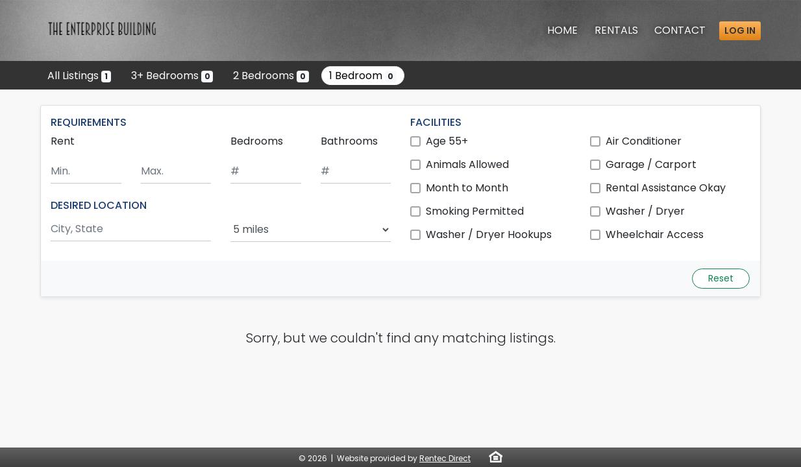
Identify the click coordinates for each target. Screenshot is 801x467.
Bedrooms (256, 141)
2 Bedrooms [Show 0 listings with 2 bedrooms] (271, 75)
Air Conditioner (644, 141)
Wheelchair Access (655, 234)
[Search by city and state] (131, 229)
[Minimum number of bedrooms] (265, 172)
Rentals (616, 30)
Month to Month (467, 187)
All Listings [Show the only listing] (79, 75)
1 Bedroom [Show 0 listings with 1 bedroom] (363, 75)
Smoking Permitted (475, 211)
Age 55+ (447, 141)
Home (562, 30)
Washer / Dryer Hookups (489, 234)
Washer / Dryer (645, 211)
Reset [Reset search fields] (720, 278)
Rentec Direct (445, 458)
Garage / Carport (651, 164)
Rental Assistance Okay (666, 187)
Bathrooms (349, 141)
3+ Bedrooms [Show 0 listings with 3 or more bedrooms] (172, 75)
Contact (680, 30)
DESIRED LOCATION (99, 205)
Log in (740, 30)
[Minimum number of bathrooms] (356, 172)
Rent (63, 141)
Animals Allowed (467, 164)
